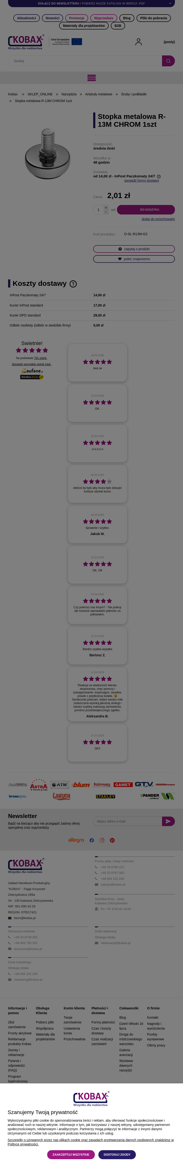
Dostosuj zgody (117, 1154)
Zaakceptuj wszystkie (71, 1154)
